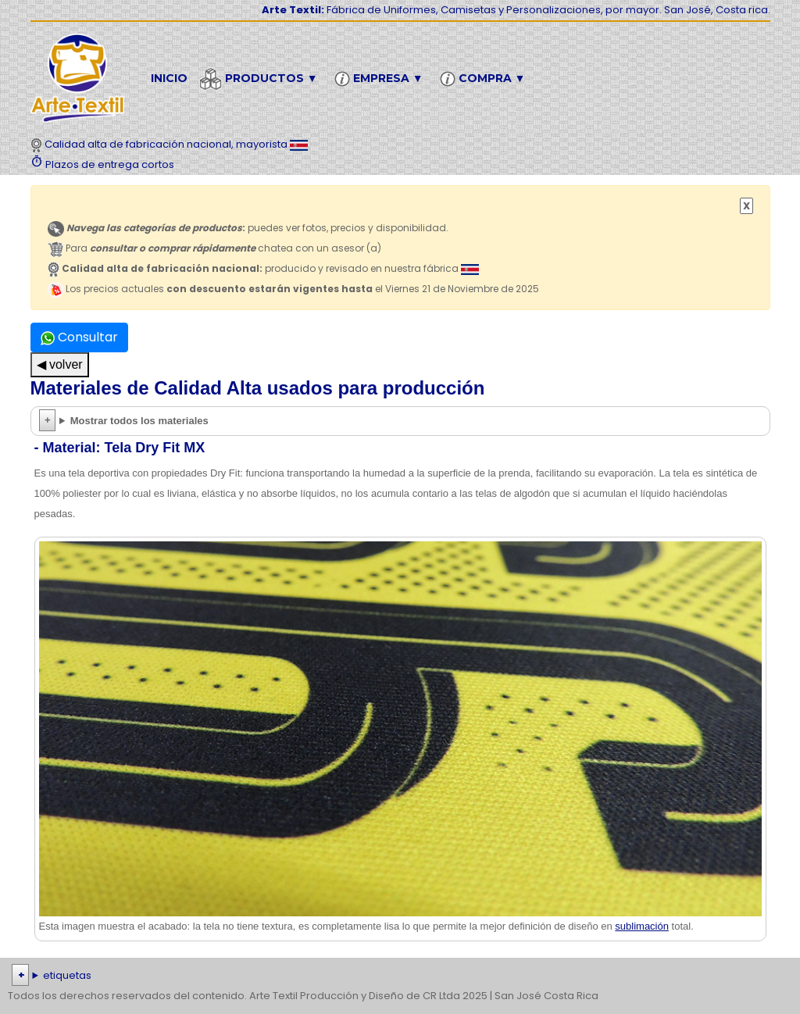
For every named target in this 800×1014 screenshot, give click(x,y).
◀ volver (60, 364)
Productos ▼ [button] (261, 79)
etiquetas (67, 975)
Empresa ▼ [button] (381, 79)
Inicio (169, 78)
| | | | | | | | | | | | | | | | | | (400, 976)
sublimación (642, 926)
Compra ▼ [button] (485, 79)
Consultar (79, 337)
